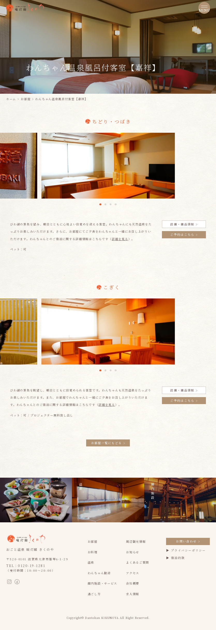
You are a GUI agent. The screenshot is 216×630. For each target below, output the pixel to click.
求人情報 (132, 594)
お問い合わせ (188, 541)
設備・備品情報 (183, 224)
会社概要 (132, 583)
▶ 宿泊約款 (175, 558)
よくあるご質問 (137, 562)
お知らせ (132, 552)
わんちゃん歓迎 (99, 573)
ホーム (11, 99)
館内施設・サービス (102, 583)
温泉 (91, 562)
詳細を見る (120, 239)
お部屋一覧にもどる (108, 443)
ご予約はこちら (183, 234)
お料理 (93, 552)
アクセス (132, 573)
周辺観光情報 (136, 541)
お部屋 (26, 99)
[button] (100, 204)
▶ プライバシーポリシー (186, 550)
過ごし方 (94, 594)
